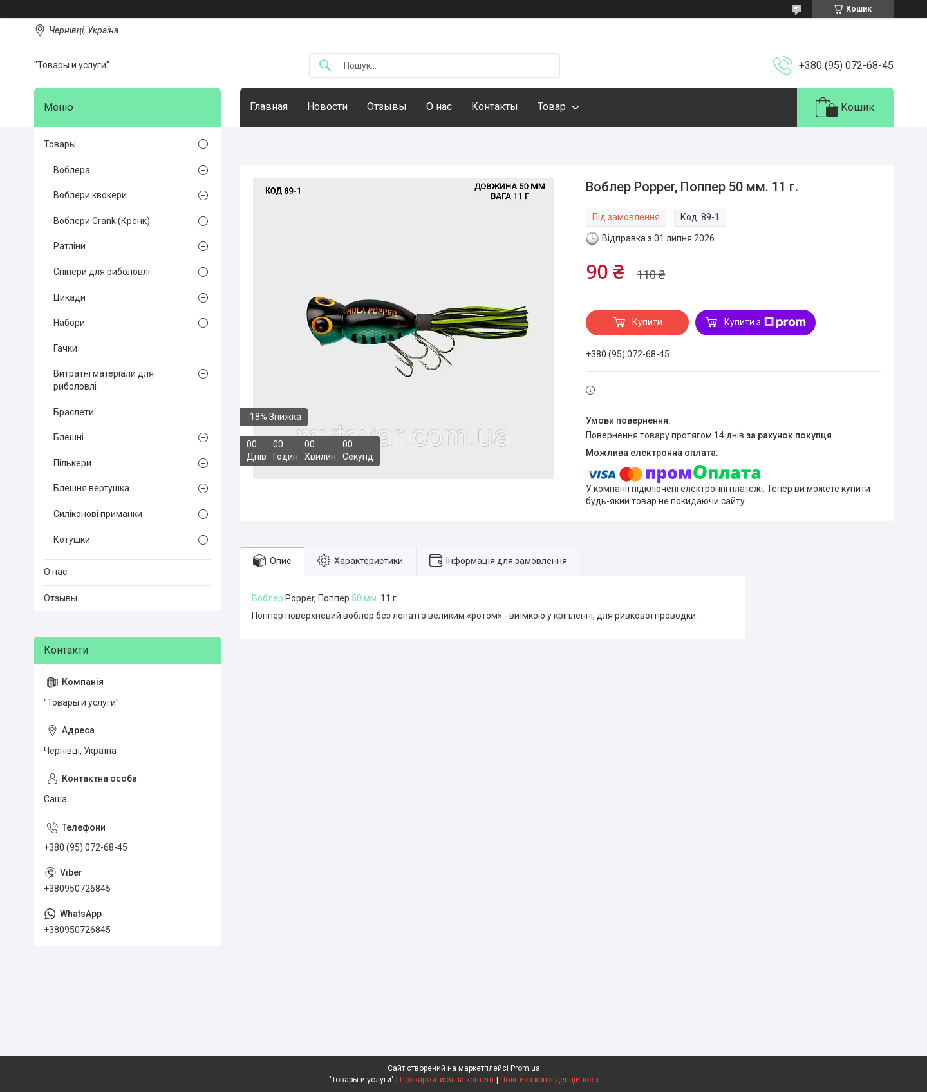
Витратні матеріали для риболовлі (103, 379)
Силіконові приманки (97, 514)
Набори (69, 322)
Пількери (72, 463)
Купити (647, 322)
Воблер (267, 598)
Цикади (69, 297)
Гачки (65, 348)
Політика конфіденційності (549, 1079)
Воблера (71, 170)
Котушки (71, 539)
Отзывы (387, 106)
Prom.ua (525, 1068)
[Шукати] (325, 66)
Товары (60, 144)
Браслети (73, 412)
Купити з (765, 322)
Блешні (68, 437)
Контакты (494, 106)
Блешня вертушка (91, 488)
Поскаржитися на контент (447, 1079)
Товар (552, 106)
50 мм (364, 598)
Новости (327, 106)
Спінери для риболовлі (101, 272)
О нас (439, 106)
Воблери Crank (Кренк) (101, 221)
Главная (269, 106)
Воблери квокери (90, 195)
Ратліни (69, 246)
